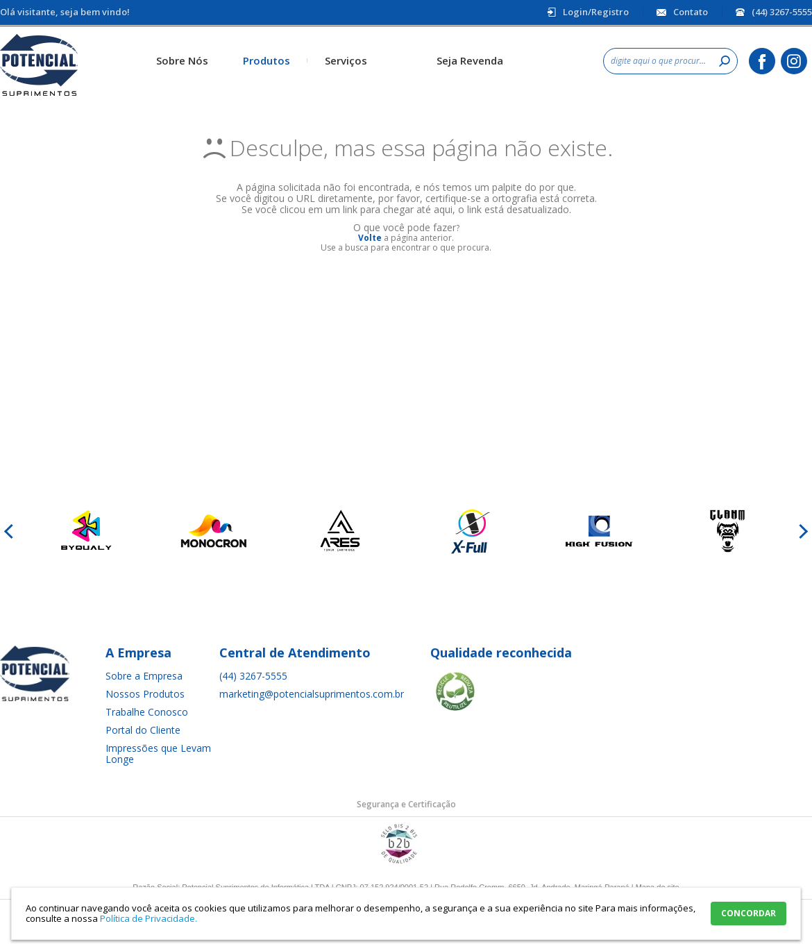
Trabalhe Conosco (146, 711)
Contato (690, 12)
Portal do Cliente (142, 730)
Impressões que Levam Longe (158, 753)
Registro (610, 12)
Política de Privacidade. (148, 918)
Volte (370, 238)
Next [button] (801, 531)
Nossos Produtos (145, 693)
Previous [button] (10, 531)
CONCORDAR (748, 913)
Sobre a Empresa (144, 675)
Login (575, 12)
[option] (85, 531)
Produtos (266, 60)
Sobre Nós (182, 60)
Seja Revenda (470, 60)
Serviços (346, 60)
